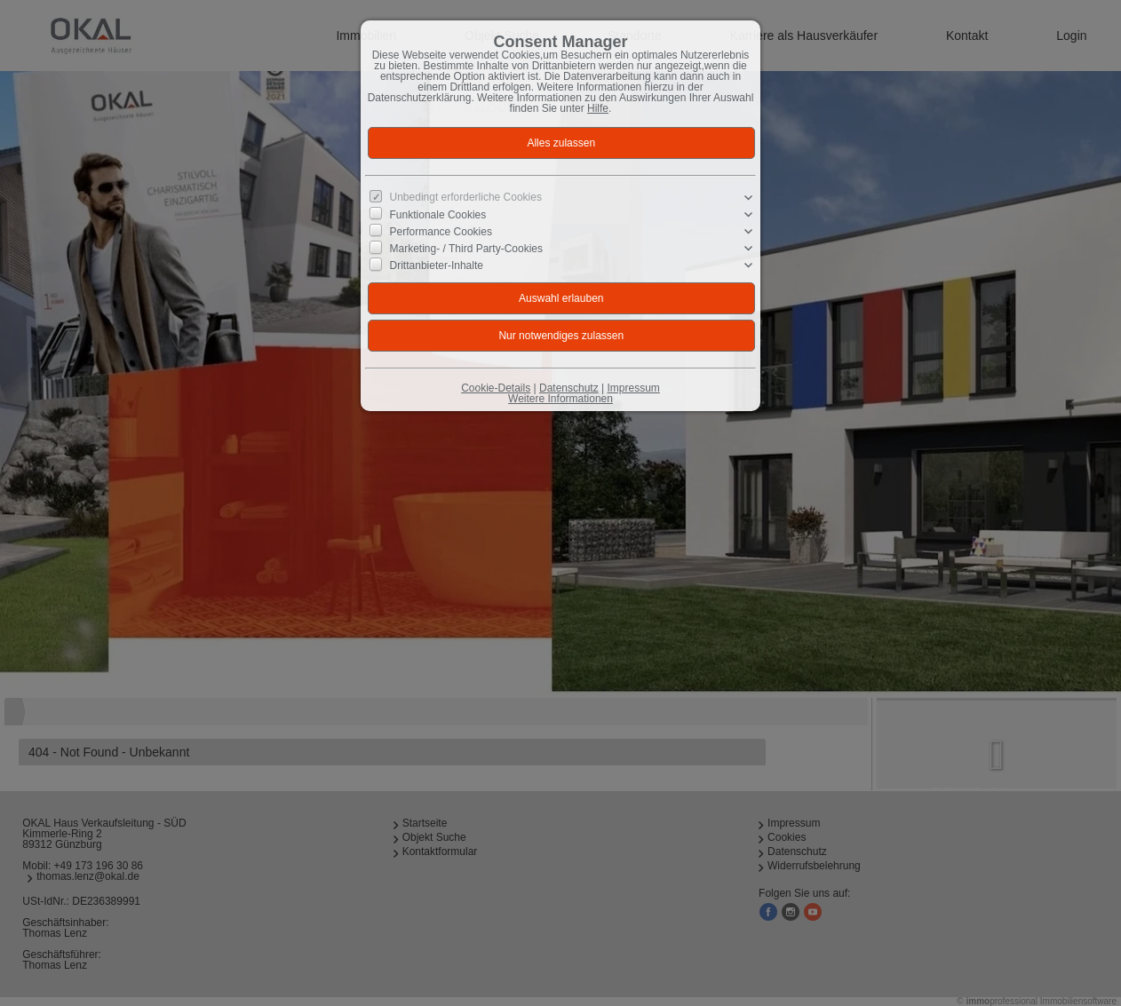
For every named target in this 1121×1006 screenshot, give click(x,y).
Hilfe (597, 108)
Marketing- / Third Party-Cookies (467, 248)
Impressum (633, 388)
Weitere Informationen (560, 398)
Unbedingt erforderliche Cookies (466, 197)
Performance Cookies (441, 232)
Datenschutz (569, 388)
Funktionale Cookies (438, 215)
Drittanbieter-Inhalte (436, 265)
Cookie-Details (495, 388)
